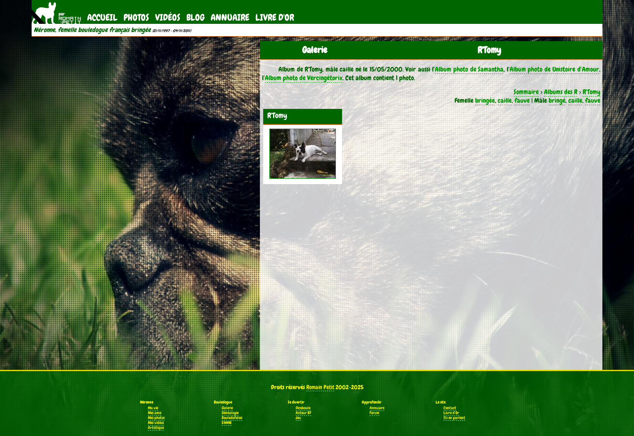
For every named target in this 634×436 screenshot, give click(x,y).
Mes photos (156, 417)
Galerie (227, 408)
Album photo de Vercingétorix (303, 78)
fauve (522, 100)
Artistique (156, 427)
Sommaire (526, 92)
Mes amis (154, 413)
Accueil (102, 17)
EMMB (227, 422)
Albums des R (560, 92)
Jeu (298, 417)
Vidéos (167, 17)
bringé (557, 100)
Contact (449, 408)
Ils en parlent (454, 417)
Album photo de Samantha (469, 69)
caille (505, 100)
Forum (374, 413)
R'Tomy (591, 92)
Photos (136, 17)
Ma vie (153, 408)
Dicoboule (303, 408)
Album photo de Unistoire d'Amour (554, 69)
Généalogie (230, 413)
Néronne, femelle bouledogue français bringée (92, 30)
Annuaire (230, 17)
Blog (195, 17)
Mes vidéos (156, 422)
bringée (485, 100)
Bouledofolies (232, 417)
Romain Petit (320, 387)
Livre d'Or (274, 17)
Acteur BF (303, 413)
